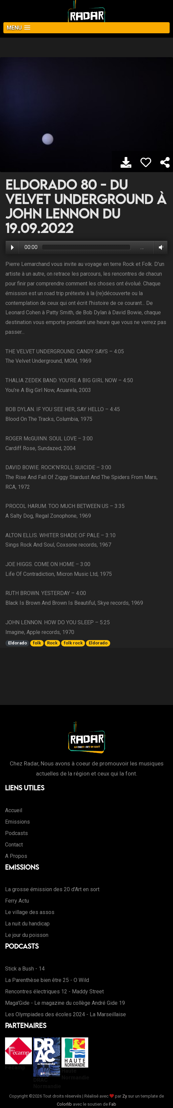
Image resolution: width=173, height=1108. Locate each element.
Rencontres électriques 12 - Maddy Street (54, 991)
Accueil (13, 810)
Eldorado (17, 642)
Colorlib (64, 1104)
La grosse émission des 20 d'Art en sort (52, 889)
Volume (160, 247)
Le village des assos (29, 912)
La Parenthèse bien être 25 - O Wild (47, 980)
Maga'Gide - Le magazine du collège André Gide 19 (65, 1003)
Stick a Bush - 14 (25, 968)
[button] (86, 27)
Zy (124, 1096)
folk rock (73, 642)
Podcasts (16, 833)
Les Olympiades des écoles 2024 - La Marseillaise (65, 1014)
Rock (52, 642)
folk (37, 642)
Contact (14, 844)
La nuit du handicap (27, 923)
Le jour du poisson (26, 935)
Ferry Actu (17, 901)
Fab (112, 1104)
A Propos (16, 856)
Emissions (17, 822)
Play (12, 247)
